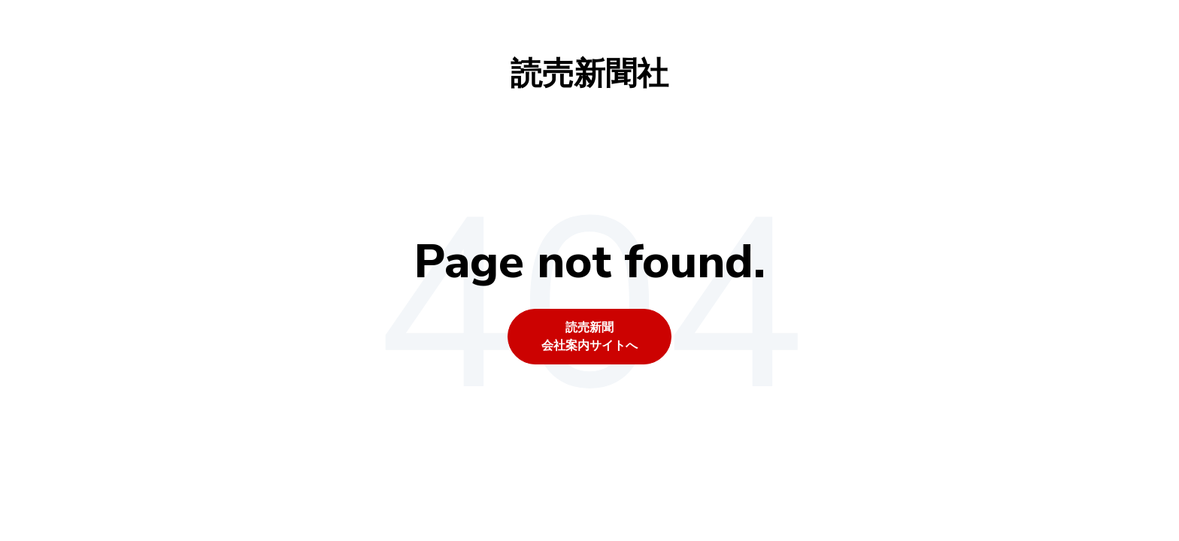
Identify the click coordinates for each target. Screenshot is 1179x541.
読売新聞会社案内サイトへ (589, 336)
